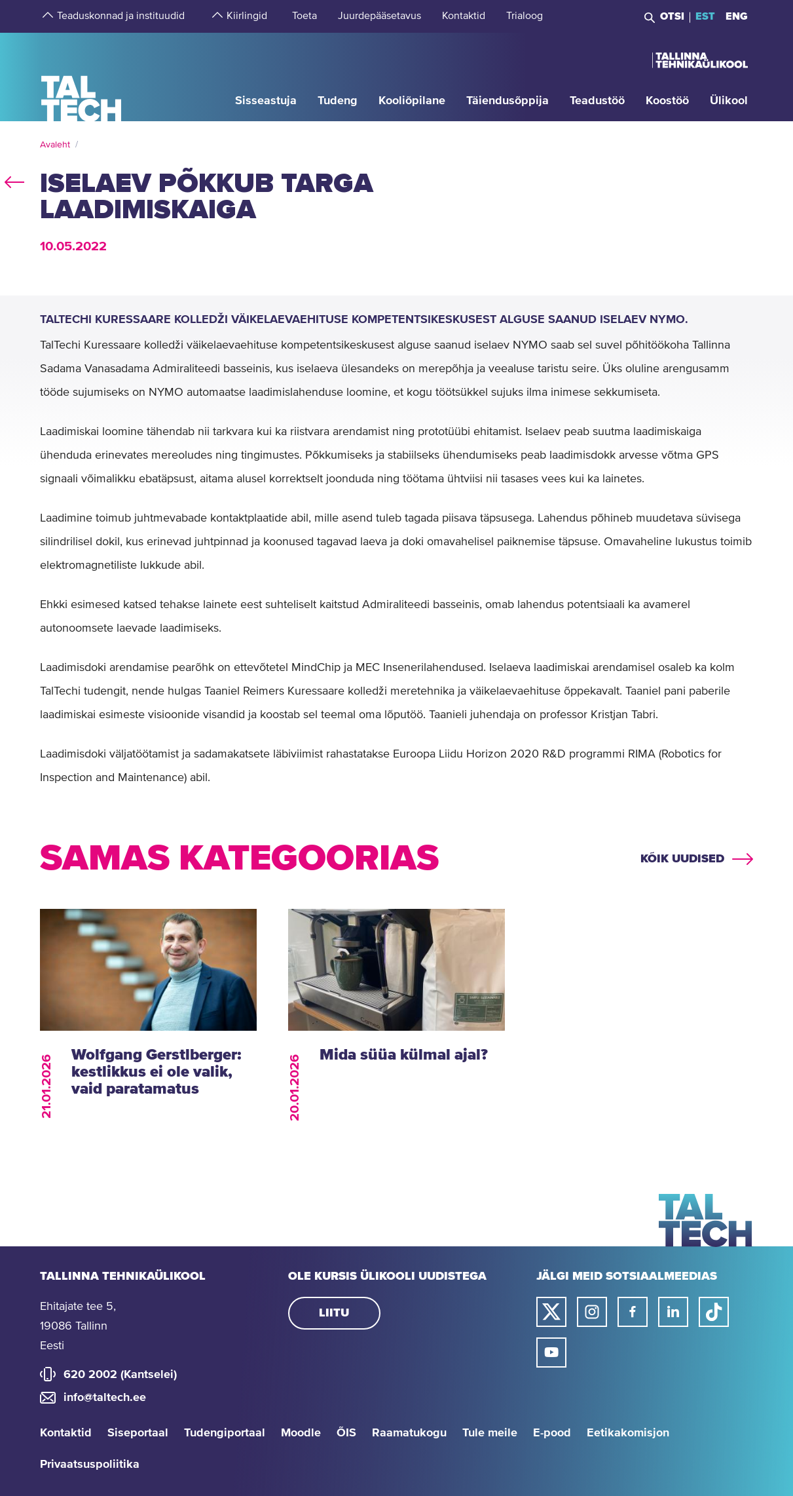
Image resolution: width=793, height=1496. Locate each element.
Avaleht (55, 144)
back (14, 179)
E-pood (552, 1433)
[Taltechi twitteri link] (551, 1312)
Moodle (301, 1433)
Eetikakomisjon (628, 1433)
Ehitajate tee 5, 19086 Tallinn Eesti (78, 1326)
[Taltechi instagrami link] (592, 1312)
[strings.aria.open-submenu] (46, 16)
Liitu (334, 1313)
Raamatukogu (409, 1433)
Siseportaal (137, 1433)
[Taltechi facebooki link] (633, 1312)
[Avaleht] (81, 76)
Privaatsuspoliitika (89, 1464)
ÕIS (346, 1433)
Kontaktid (66, 1433)
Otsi (672, 16)
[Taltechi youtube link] (551, 1352)
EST (705, 16)
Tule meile (489, 1433)
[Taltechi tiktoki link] (714, 1312)
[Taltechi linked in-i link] (673, 1312)
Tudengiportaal (224, 1433)
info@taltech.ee (105, 1398)
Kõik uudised (682, 859)
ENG (737, 16)
